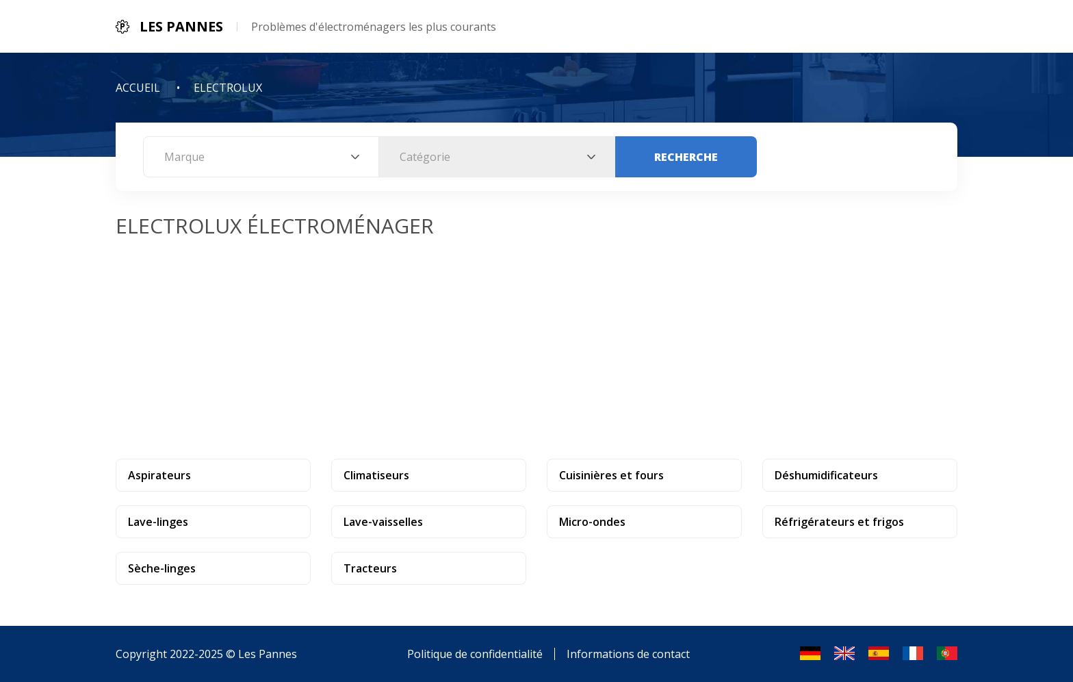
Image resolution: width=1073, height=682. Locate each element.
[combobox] (261, 156)
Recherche (686, 156)
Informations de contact (628, 653)
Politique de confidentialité (475, 653)
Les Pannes (267, 653)
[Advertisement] (536, 342)
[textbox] (261, 157)
